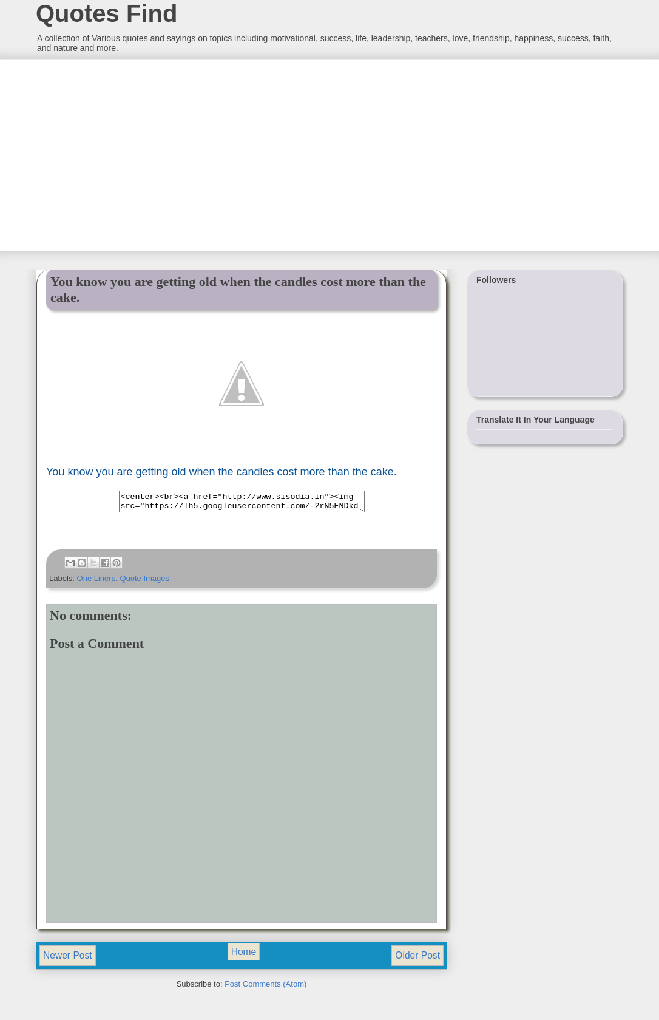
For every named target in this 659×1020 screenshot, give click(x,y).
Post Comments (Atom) (265, 987)
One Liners (96, 581)
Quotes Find (106, 13)
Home (244, 955)
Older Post (417, 959)
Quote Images (144, 581)
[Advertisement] (126, 153)
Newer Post (67, 959)
